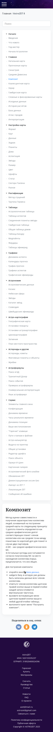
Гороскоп (26, 668)
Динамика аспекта (17, 257)
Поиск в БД (13, 372)
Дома (11, 151)
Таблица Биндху (16, 234)
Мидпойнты (14, 238)
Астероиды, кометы (17, 353)
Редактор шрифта (17, 453)
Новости (26, 694)
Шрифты (12, 174)
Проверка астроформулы (20, 385)
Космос (11, 289)
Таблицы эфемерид (17, 247)
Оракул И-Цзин (15, 462)
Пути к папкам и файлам (20, 435)
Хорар (11, 88)
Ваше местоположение (19, 426)
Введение (13, 38)
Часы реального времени (20, 417)
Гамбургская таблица (18, 225)
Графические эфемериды (20, 275)
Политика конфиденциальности (26, 720)
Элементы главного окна (20, 404)
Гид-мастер (14, 47)
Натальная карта (16, 61)
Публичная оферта (26, 723)
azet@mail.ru (26, 707)
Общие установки (17, 449)
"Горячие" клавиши (18, 431)
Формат (12, 129)
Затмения (13, 339)
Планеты (12, 147)
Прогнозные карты (17, 65)
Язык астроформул (17, 394)
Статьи (26, 687)
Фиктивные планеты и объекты (23, 357)
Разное (11, 187)
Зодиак (11, 142)
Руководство (27, 684)
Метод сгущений (16, 197)
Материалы (26, 675)
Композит (13, 79)
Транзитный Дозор (17, 376)
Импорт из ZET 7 (16, 485)
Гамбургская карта (17, 92)
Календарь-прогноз (18, 261)
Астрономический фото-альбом (23, 471)
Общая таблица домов (19, 229)
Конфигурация (15, 408)
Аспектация (14, 156)
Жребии (12, 362)
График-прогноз (16, 266)
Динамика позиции (17, 422)
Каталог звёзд (15, 302)
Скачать (27, 681)
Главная (6, 13)
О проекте (26, 700)
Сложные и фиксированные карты (25, 97)
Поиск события (15, 381)
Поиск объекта (15, 458)
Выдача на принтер (18, 444)
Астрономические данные (21, 284)
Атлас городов (15, 115)
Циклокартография (17, 334)
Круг (10, 133)
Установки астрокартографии (22, 330)
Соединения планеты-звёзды (22, 220)
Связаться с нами (26, 713)
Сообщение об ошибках (20, 494)
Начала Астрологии (18, 51)
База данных (14, 110)
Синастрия (13, 70)
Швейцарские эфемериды (21, 311)
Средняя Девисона (17, 74)
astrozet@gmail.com (26, 710)
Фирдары (13, 243)
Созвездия (13, 307)
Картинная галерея (18, 467)
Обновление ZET (16, 476)
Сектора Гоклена (16, 183)
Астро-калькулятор (17, 440)
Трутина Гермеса (16, 201)
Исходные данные (17, 101)
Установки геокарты (18, 325)
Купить (26, 671)
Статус (11, 178)
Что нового (13, 42)
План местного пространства (22, 343)
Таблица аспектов (17, 216)
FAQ (26, 697)
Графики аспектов (17, 270)
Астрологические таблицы (21, 211)
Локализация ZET (16, 489)
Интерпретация (16, 119)
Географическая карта (19, 321)
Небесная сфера (16, 293)
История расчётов (17, 106)
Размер (12, 165)
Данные (12, 138)
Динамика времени (18, 413)
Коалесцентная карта (19, 83)
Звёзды (12, 160)
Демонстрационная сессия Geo (23, 480)
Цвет (10, 169)
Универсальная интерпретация (24, 390)
